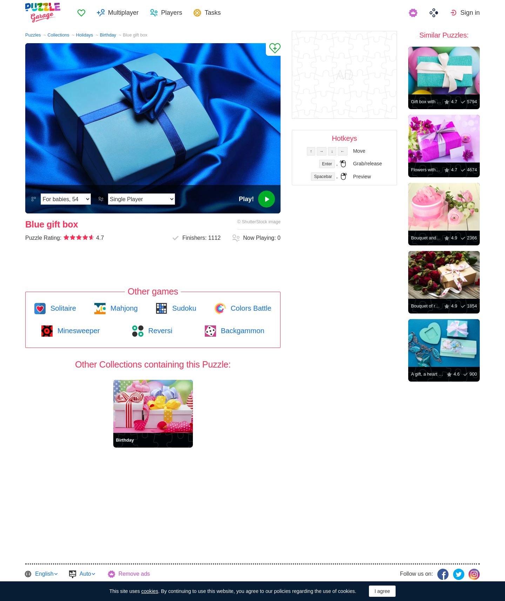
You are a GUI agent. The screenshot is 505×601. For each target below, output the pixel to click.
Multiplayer (123, 12)
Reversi (159, 331)
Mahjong (122, 308)
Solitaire (62, 308)
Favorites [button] (81, 13)
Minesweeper (77, 331)
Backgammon (241, 331)
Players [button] (171, 12)
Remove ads (134, 574)
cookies (149, 591)
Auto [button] (85, 574)
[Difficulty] (66, 199)
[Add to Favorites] (273, 49)
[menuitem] (81, 13)
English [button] (44, 574)
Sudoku (183, 308)
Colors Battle (250, 308)
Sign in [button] (470, 12)
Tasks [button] (212, 12)
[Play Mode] (141, 199)
